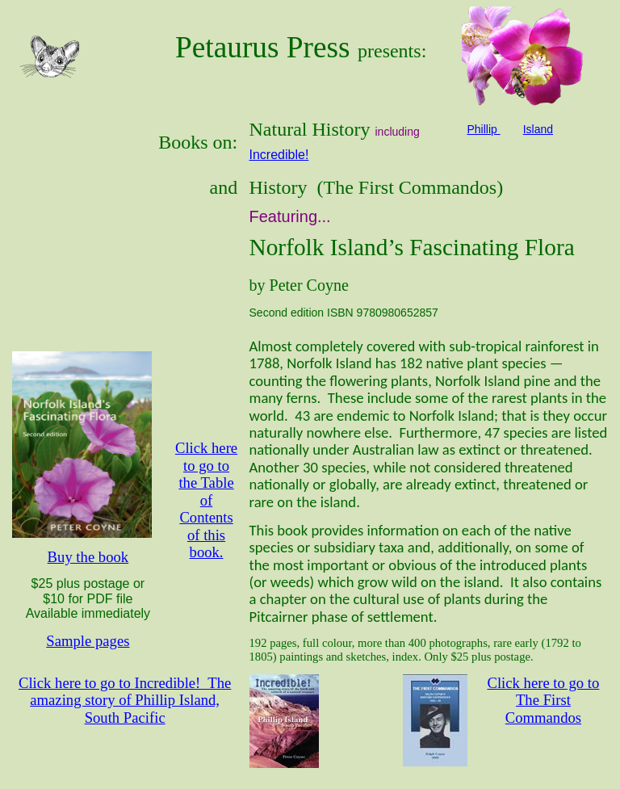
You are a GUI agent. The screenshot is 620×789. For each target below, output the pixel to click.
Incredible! (279, 155)
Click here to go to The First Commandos (543, 700)
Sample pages (87, 640)
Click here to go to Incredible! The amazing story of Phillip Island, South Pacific (125, 700)
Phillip (483, 129)
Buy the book (88, 556)
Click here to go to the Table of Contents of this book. (206, 499)
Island (538, 129)
